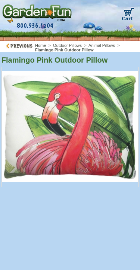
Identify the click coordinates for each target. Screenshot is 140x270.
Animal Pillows (101, 45)
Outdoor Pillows (67, 45)
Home (40, 45)
